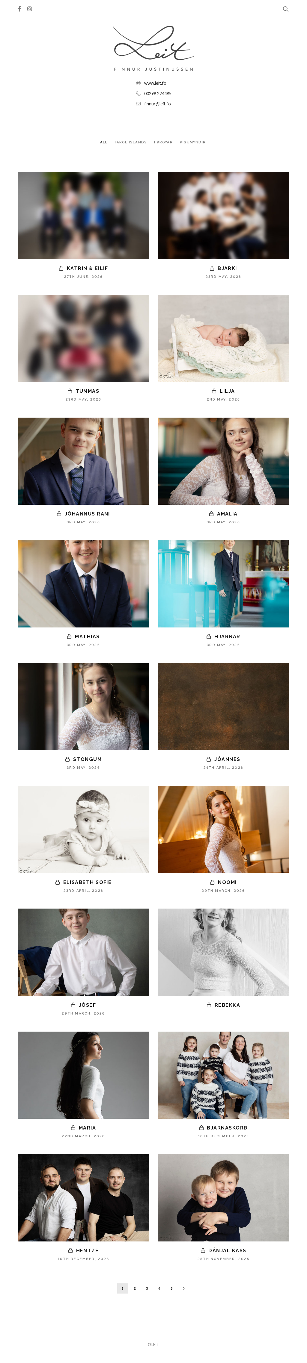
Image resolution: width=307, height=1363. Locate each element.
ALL (103, 142)
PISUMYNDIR (194, 142)
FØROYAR (164, 142)
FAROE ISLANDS (131, 142)
